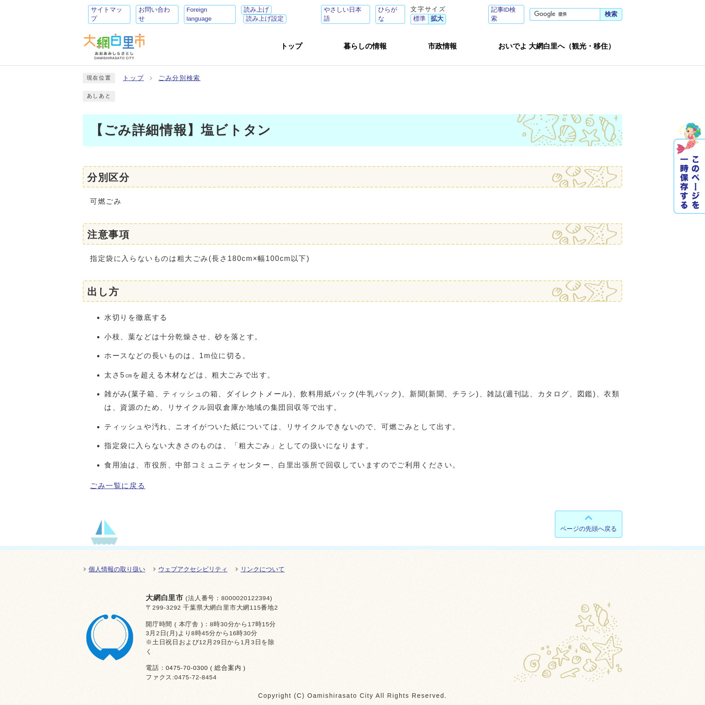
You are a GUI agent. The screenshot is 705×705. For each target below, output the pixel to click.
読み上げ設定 (265, 18)
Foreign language (199, 14)
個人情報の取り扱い (117, 569)
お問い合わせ (154, 14)
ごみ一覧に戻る (117, 485)
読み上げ (256, 9)
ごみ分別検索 (179, 78)
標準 (419, 18)
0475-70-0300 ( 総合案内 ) (205, 668)
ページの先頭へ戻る (588, 528)
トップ (133, 78)
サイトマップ (106, 14)
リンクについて (263, 569)
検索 (611, 14)
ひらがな (387, 14)
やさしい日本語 (342, 14)
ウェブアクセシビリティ (193, 569)
